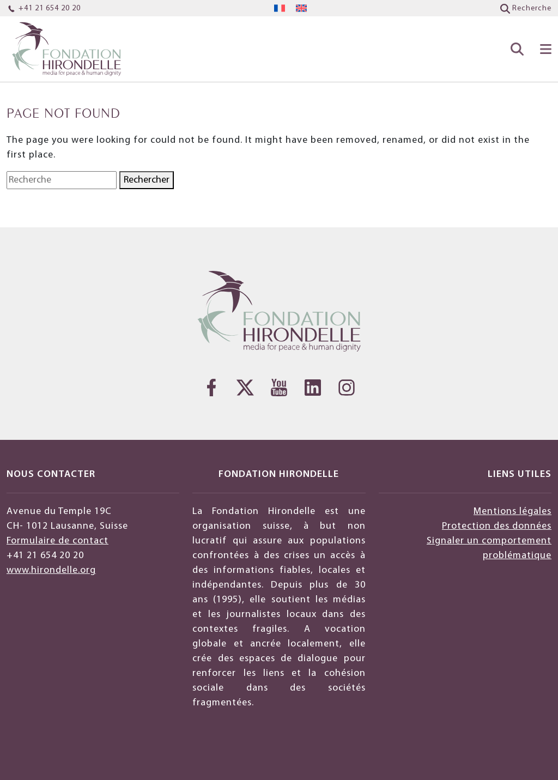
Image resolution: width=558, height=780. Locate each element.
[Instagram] (346, 387)
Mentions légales (512, 511)
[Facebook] (211, 387)
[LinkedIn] (313, 387)
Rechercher (146, 180)
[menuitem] (279, 8)
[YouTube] (279, 387)
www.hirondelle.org (51, 570)
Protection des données (496, 526)
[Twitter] (245, 387)
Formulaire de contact (57, 541)
